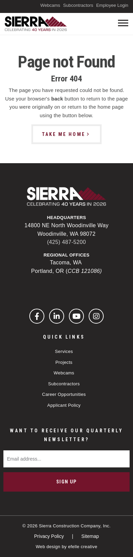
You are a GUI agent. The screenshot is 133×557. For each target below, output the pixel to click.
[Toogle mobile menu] (123, 23)
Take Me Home (63, 134)
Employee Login (112, 5)
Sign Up (66, 481)
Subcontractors (78, 5)
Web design (48, 546)
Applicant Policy (64, 405)
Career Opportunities (64, 394)
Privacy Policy (49, 536)
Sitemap (90, 536)
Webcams (50, 5)
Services (64, 351)
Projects (63, 362)
